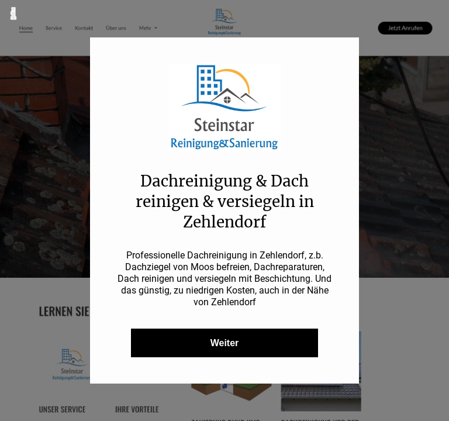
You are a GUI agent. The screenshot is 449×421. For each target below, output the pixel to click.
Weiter (224, 343)
